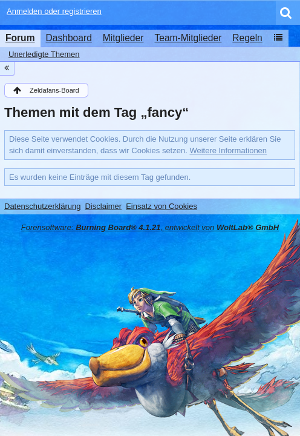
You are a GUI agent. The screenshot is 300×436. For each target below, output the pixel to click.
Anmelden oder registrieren (54, 11)
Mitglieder (123, 38)
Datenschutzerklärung (42, 206)
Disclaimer (103, 206)
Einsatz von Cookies (161, 206)
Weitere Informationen (228, 150)
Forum (20, 38)
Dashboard (69, 38)
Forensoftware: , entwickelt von (150, 227)
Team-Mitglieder (187, 38)
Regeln (247, 38)
